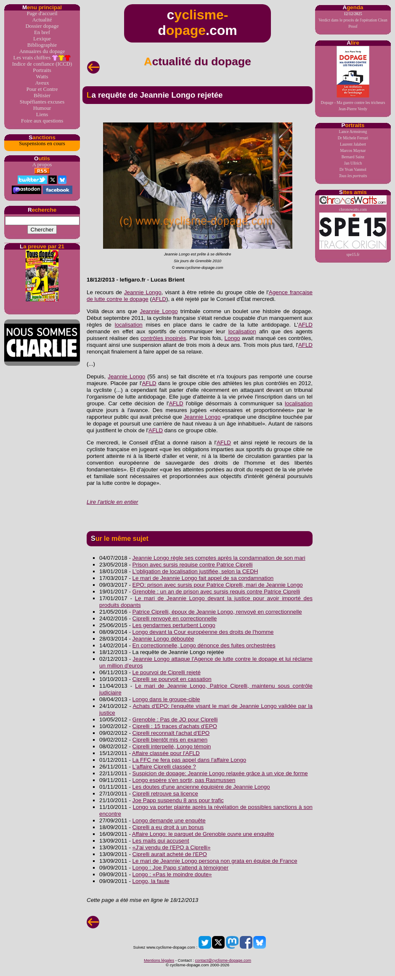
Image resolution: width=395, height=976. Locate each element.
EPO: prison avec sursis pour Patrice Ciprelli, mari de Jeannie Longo (218, 585)
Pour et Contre (42, 89)
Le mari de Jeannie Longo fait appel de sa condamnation (203, 578)
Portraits (42, 70)
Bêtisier (42, 95)
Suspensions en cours (42, 143)
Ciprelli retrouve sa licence (165, 793)
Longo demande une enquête (169, 820)
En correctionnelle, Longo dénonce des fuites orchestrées (204, 645)
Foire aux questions (42, 121)
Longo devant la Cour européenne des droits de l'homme (203, 632)
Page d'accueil (42, 13)
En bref (42, 32)
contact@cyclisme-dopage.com (223, 960)
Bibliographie (42, 45)
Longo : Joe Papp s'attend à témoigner (181, 867)
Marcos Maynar (353, 150)
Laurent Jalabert (353, 144)
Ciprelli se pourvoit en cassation (172, 679)
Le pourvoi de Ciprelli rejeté (167, 672)
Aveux (42, 83)
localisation (129, 325)
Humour (42, 108)
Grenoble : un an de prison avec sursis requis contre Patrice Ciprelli (216, 591)
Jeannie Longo (143, 292)
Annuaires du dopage (42, 51)
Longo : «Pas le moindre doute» (172, 874)
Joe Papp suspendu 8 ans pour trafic (178, 800)
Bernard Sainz (353, 156)
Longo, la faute (151, 881)
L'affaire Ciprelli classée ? (164, 766)
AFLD (159, 299)
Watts (42, 77)
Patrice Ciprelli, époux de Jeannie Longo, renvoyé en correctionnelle (217, 612)
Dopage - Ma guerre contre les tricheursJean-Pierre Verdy (353, 78)
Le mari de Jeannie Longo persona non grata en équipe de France (215, 861)
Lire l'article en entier (112, 502)
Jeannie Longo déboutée (163, 639)
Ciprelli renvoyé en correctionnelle (175, 618)
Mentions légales (159, 960)
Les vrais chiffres (42, 58)
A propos (42, 165)
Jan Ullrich (353, 163)
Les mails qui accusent (161, 841)
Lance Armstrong (353, 131)
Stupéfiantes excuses (42, 102)
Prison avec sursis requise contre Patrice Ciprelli (193, 564)
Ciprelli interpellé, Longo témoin (172, 746)
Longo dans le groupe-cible (166, 699)
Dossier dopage (41, 26)
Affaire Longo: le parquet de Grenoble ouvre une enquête (203, 834)
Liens (42, 114)
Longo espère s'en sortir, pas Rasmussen (184, 780)
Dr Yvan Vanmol (352, 169)
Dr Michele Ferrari (353, 138)
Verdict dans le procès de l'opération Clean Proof (352, 20)
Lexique (42, 39)
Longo (232, 338)
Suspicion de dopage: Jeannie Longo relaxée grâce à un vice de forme (220, 773)
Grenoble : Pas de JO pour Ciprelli (175, 719)
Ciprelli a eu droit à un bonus (168, 827)
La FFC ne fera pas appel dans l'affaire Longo (190, 760)
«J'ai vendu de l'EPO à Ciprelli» (172, 847)
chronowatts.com (353, 203)
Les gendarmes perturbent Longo (174, 625)
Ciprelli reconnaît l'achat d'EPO (171, 733)
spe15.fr (353, 235)
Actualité (42, 20)
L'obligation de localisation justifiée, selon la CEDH (195, 571)
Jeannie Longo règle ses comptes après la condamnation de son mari (219, 558)
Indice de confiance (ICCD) (42, 64)
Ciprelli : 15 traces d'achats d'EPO (175, 726)
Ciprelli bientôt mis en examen (170, 740)
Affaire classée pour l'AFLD (166, 753)
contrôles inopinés (163, 338)
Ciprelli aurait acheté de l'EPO (170, 854)
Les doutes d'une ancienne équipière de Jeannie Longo (201, 787)
